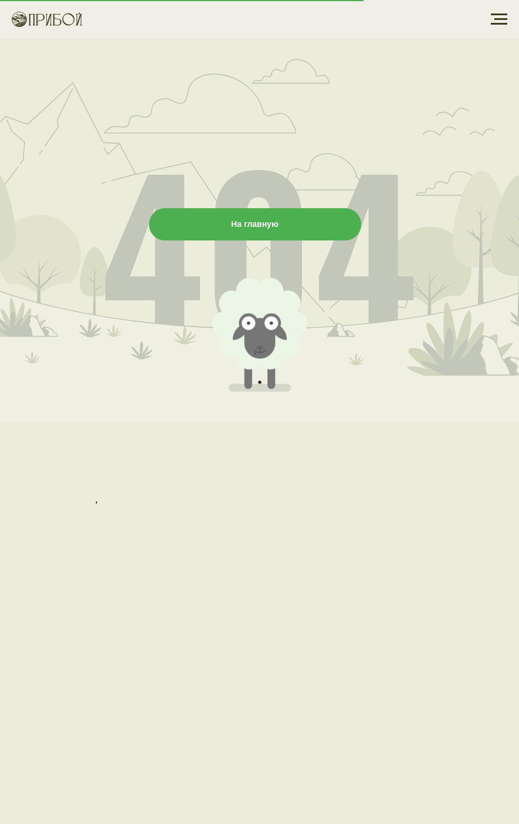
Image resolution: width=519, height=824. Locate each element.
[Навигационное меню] (499, 19)
